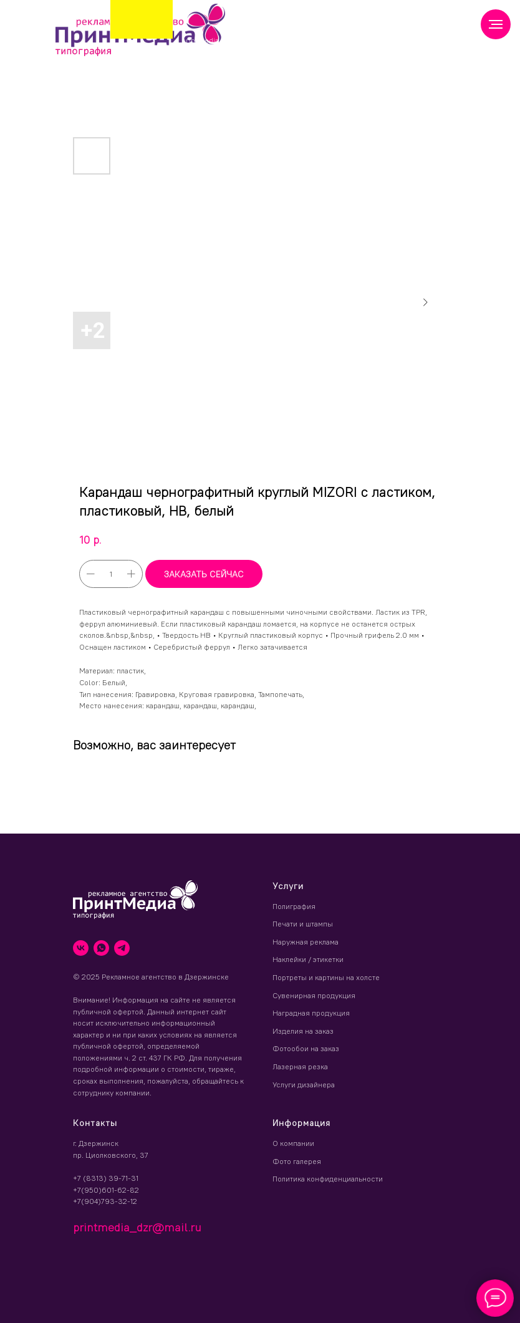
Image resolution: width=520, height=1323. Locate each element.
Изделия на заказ (303, 1031)
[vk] (81, 948)
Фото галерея (296, 1161)
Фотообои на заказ (305, 1048)
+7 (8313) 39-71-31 (105, 1178)
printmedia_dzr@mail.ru (224, 40)
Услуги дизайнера (303, 1084)
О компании (293, 1143)
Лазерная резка (300, 1066)
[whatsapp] (101, 948)
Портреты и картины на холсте (326, 977)
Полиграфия (293, 906)
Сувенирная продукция (313, 995)
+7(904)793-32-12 (105, 1201)
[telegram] (122, 948)
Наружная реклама (305, 941)
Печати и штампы (302, 923)
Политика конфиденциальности (327, 1178)
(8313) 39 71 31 (278, 37)
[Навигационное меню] (496, 24)
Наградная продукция (311, 1013)
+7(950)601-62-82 (106, 1190)
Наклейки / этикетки (308, 959)
